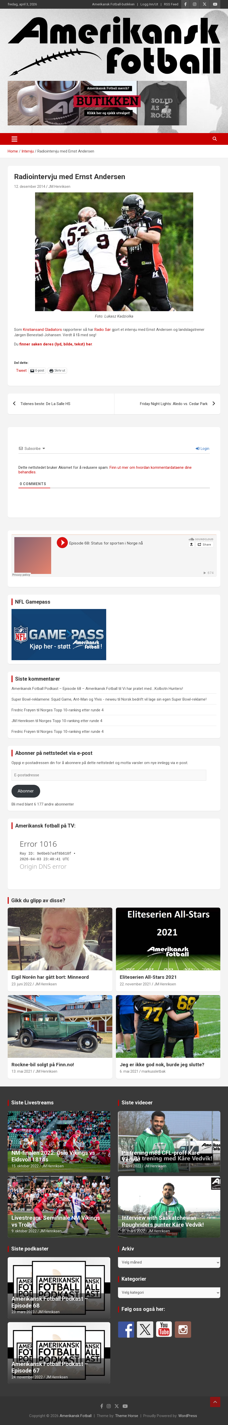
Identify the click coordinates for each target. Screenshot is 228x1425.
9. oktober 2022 (24, 1231)
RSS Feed (171, 4)
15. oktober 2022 (25, 1166)
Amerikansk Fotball (76, 1415)
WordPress (187, 1415)
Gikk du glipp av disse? (38, 900)
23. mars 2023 (23, 1312)
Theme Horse (126, 1415)
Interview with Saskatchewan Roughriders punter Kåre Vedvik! (163, 1221)
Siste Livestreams (32, 1103)
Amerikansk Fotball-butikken (113, 4)
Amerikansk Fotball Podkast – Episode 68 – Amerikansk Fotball (64, 688)
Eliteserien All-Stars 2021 (148, 977)
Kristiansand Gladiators (42, 329)
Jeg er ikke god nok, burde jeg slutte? (162, 1065)
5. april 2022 (131, 1166)
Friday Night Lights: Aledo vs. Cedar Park (174, 403)
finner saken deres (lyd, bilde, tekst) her (55, 344)
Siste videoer (137, 1103)
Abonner (26, 790)
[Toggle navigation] (14, 139)
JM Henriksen (59, 186)
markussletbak (154, 1071)
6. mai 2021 (129, 1071)
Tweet (21, 370)
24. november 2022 (27, 1377)
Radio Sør (102, 329)
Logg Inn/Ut (149, 4)
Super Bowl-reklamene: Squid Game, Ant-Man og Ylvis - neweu (64, 699)
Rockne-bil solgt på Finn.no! (43, 1065)
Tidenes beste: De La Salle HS (45, 403)
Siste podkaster (30, 1249)
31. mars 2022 (133, 1231)
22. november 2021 (135, 984)
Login (202, 449)
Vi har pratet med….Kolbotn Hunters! (152, 688)
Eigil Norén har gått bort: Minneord (50, 977)
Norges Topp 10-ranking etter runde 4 (71, 710)
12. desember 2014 (29, 186)
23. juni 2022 (22, 984)
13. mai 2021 (22, 1071)
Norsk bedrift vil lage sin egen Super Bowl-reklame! (164, 699)
